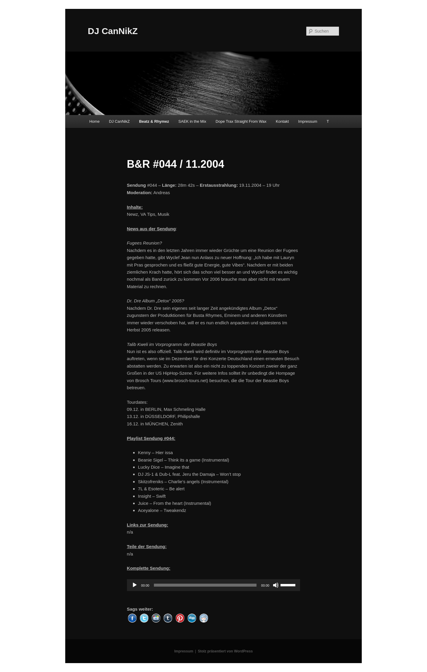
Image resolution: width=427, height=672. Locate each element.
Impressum (307, 121)
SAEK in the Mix (192, 121)
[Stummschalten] (276, 585)
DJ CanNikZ (113, 31)
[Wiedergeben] (135, 585)
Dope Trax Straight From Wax (241, 121)
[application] (213, 585)
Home (94, 121)
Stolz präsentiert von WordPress (225, 651)
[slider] (205, 585)
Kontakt (282, 121)
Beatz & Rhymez (154, 121)
